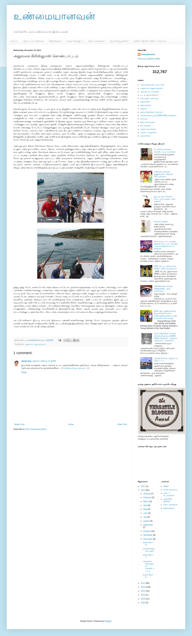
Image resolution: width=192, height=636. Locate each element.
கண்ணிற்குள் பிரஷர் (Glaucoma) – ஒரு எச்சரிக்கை (163, 288)
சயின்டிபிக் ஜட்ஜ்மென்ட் (75, 368)
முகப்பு (14, 41)
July (145, 517)
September (148, 525)
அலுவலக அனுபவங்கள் (35, 344)
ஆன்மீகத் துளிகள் (119, 41)
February (147, 497)
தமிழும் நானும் (161, 221)
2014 (143, 587)
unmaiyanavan (148, 54)
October (147, 531)
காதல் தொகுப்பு (75, 41)
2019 (143, 599)
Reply (24, 372)
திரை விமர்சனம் (147, 122)
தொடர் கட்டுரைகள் (33, 41)
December (148, 539)
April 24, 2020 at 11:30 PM (44, 361)
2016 (143, 595)
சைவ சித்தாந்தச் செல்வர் (151, 112)
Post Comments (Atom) (36, 429)
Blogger (108, 621)
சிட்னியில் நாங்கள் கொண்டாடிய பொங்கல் (165, 150)
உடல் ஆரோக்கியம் (149, 95)
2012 (143, 490)
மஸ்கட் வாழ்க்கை (148, 132)
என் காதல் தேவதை (149, 98)
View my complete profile (149, 59)
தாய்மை (144, 119)
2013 (143, 583)
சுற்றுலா (143, 108)
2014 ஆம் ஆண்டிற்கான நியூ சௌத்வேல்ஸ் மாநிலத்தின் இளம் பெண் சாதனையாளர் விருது (165, 314)
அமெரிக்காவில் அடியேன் (152, 85)
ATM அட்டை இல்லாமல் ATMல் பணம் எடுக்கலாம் (165, 267)
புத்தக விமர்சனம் (148, 129)
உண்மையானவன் (54, 16)
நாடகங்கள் (145, 125)
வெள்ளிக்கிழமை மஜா (149, 550)
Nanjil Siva (26, 361)
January (147, 493)
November (148, 535)
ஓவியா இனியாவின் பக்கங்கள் (150, 41)
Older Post (122, 424)
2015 (143, 591)
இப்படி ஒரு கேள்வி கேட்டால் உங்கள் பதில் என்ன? (165, 199)
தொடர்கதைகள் (96, 41)
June (145, 513)
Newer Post (19, 424)
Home (71, 424)
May (145, 509)
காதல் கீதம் (145, 102)
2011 (143, 486)
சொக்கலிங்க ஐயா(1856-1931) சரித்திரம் (158, 115)
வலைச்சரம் (145, 136)
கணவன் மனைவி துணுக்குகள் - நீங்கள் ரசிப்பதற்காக (163, 174)
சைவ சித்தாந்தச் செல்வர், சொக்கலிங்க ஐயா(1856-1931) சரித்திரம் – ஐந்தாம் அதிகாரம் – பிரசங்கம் (165, 337)
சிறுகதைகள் (55, 41)
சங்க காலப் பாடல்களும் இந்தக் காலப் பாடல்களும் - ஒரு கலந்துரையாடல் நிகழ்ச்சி (166, 245)
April (145, 505)
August (146, 521)
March (146, 501)
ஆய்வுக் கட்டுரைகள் (149, 91)
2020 (143, 602)
